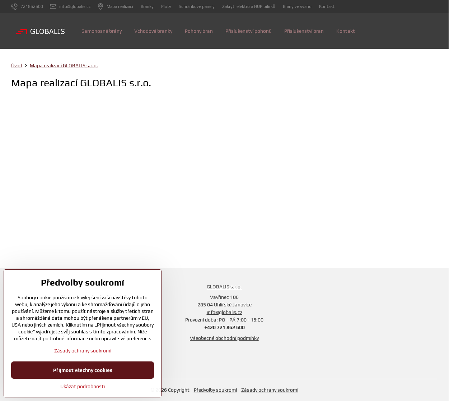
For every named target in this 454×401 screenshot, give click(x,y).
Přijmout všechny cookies (82, 370)
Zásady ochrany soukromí (269, 390)
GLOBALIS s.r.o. (224, 287)
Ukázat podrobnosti (82, 386)
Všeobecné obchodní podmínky (224, 338)
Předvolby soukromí (215, 390)
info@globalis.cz (224, 312)
